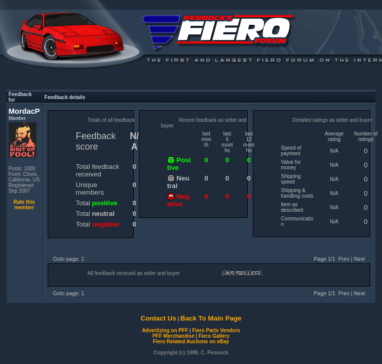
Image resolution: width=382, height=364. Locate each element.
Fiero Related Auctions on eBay (191, 341)
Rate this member (23, 204)
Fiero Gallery (214, 336)
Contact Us (158, 318)
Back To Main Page (210, 318)
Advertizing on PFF (165, 330)
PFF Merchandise (173, 336)
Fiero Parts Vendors (216, 330)
